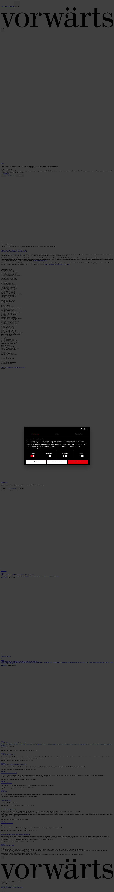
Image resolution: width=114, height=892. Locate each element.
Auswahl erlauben (57, 461)
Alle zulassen (77, 461)
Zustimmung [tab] (35, 434)
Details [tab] (57, 434)
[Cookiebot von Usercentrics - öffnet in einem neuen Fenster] (81, 429)
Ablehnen (36, 461)
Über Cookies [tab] (78, 434)
